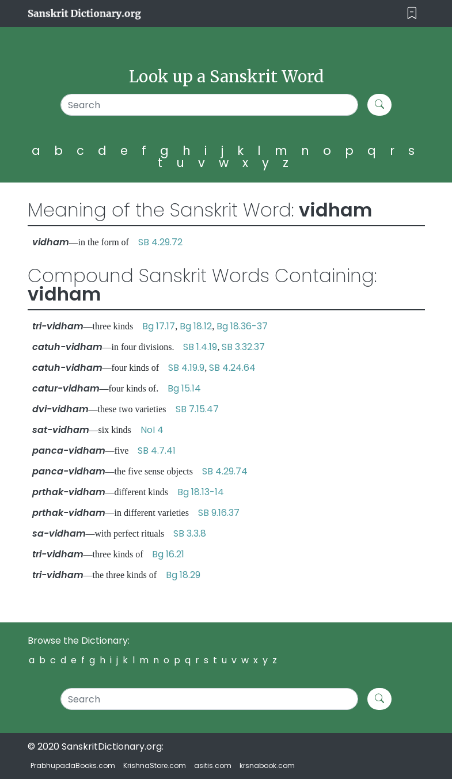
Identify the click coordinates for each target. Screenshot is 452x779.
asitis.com (212, 765)
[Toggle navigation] (412, 13)
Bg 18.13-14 (200, 492)
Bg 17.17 (158, 326)
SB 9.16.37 (219, 512)
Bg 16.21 (168, 554)
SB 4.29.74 (225, 471)
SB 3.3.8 (189, 533)
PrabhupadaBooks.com (73, 765)
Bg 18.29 (183, 575)
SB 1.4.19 (200, 347)
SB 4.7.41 (157, 450)
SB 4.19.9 (186, 367)
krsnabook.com (267, 765)
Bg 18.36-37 (242, 326)
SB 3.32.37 (243, 347)
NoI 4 (152, 429)
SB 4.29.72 (160, 242)
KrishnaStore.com (154, 765)
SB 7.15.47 (197, 409)
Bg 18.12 (196, 326)
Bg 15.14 (184, 388)
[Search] (209, 105)
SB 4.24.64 (232, 367)
